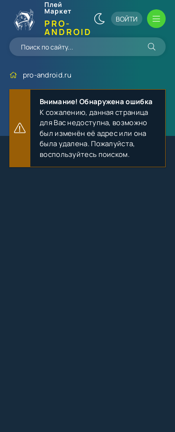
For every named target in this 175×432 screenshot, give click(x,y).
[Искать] (152, 46)
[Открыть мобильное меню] (156, 18)
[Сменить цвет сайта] (99, 19)
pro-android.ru (47, 75)
